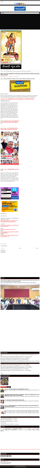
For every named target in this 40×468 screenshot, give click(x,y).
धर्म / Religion (5, 429)
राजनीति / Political (31, 429)
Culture (12, 428)
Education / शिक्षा (17, 428)
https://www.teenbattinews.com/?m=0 (8, 229)
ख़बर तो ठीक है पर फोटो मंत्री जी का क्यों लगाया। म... (7, 419)
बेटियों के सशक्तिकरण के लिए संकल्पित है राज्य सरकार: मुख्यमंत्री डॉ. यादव (9, 359)
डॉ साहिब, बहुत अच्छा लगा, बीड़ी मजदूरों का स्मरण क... (7, 421)
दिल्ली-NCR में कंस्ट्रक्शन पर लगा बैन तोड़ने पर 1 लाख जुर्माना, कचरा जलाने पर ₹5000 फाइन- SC (12, 370)
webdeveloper (16, 467)
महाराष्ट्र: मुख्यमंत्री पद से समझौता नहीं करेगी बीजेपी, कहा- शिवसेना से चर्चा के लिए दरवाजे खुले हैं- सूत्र (13, 367)
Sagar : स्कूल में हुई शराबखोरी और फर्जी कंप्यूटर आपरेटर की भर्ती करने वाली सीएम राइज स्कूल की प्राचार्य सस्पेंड (20, 74)
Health (29, 428)
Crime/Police (7, 428)
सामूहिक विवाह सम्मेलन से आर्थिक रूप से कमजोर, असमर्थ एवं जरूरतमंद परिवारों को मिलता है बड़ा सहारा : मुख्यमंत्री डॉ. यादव (16, 361)
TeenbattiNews (25, 467)
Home (2, 71)
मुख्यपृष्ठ (20, 248)
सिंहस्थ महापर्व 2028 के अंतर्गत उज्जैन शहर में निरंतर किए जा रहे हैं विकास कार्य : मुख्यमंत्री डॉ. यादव (13, 356)
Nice (1, 422)
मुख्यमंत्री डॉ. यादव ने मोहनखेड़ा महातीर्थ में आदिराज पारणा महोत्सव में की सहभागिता (11, 358)
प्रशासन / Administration (12, 429)
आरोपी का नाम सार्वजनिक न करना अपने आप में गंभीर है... (7, 424)
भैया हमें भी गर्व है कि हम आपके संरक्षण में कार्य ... (6, 418)
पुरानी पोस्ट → (37, 248)
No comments (16, 76)
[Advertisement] (20, 21)
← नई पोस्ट (2, 248)
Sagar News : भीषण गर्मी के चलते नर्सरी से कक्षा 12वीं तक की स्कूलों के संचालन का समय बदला (16, 389)
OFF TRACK (36, 428)
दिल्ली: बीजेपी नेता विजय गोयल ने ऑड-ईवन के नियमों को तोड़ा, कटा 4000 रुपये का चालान (11, 364)
